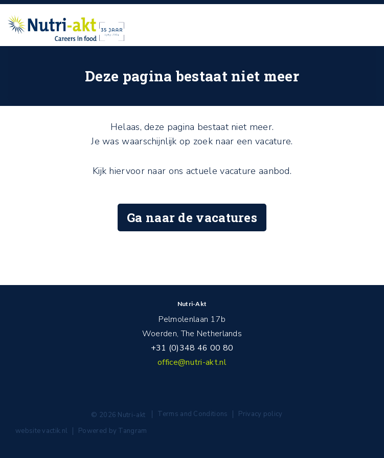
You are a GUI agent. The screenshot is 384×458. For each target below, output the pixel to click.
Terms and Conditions (192, 414)
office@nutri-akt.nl (192, 362)
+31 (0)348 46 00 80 (192, 348)
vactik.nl (54, 430)
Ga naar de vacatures (192, 217)
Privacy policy (260, 414)
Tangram (132, 430)
